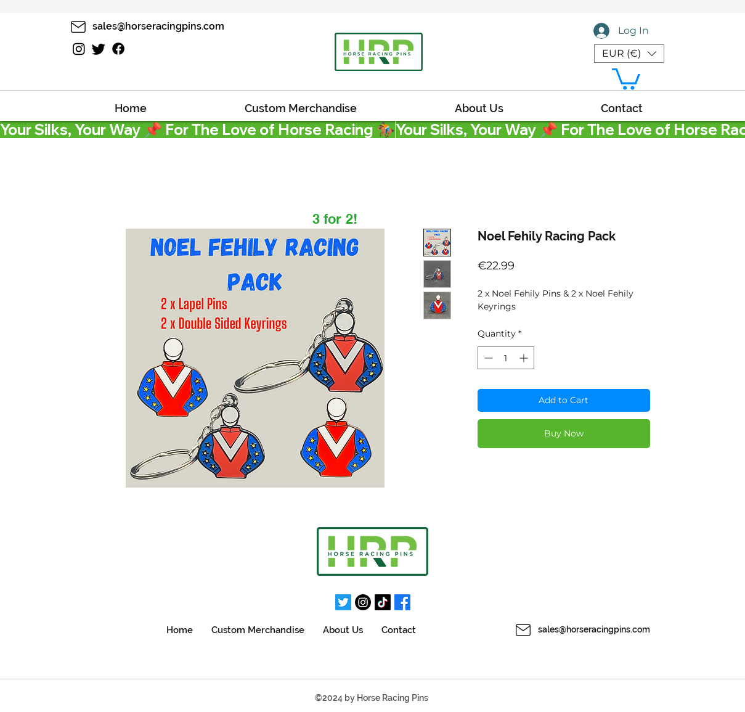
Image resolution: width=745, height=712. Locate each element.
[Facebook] (118, 49)
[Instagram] (79, 49)
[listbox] (629, 53)
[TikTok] (383, 602)
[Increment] (524, 358)
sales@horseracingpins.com (594, 629)
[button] (629, 53)
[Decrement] (487, 358)
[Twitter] (99, 49)
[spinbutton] (506, 358)
